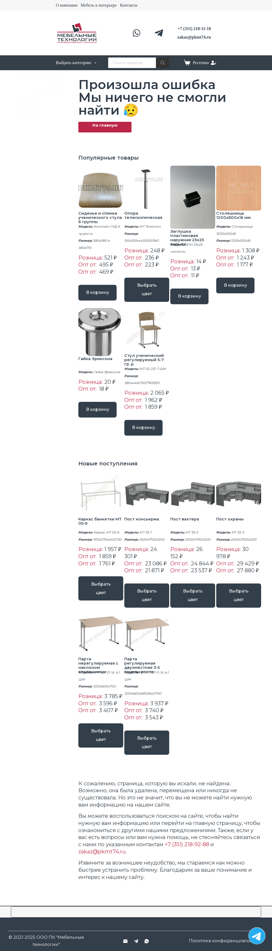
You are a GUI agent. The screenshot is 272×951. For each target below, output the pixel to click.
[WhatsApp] (136, 33)
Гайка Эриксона (96, 361)
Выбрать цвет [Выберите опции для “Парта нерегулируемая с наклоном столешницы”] (101, 733)
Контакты (128, 5)
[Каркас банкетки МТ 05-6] (100, 500)
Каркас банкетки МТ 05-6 (98, 527)
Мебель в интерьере (99, 5)
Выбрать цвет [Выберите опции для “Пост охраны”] (239, 599)
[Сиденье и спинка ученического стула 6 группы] (100, 188)
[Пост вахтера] (192, 500)
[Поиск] (162, 62)
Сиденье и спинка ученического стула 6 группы (99, 217)
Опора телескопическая (145, 215)
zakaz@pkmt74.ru (102, 847)
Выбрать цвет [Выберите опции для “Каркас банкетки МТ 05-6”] (101, 592)
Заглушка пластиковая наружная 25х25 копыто (188, 238)
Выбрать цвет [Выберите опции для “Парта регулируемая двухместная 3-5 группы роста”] (147, 740)
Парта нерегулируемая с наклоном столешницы (99, 666)
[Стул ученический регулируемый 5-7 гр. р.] (146, 333)
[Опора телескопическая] (146, 188)
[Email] (125, 941)
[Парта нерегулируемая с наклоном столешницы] (100, 634)
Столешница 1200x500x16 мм (234, 215)
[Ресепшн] (204, 62)
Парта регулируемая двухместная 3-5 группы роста (143, 666)
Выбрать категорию (76, 63)
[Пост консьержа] (146, 500)
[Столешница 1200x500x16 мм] (238, 188)
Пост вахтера (186, 525)
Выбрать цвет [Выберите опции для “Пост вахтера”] (193, 599)
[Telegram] (158, 33)
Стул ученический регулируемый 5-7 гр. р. (145, 363)
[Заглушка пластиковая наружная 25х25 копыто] (192, 197)
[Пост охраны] (238, 500)
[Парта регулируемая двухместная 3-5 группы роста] (146, 634)
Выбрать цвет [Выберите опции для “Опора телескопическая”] (147, 287)
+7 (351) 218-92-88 (187, 839)
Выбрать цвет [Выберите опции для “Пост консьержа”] (147, 599)
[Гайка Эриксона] (100, 335)
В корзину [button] (100, 294)
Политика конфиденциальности (226, 940)
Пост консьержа (143, 525)
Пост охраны (231, 525)
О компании (67, 5)
